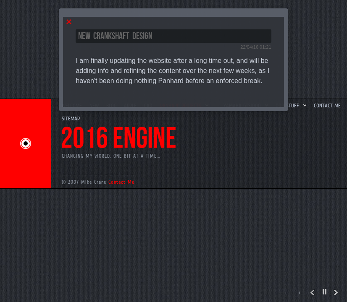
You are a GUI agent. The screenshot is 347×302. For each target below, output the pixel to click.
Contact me (327, 105)
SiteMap (71, 118)
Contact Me (121, 182)
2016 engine (118, 138)
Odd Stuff (292, 105)
